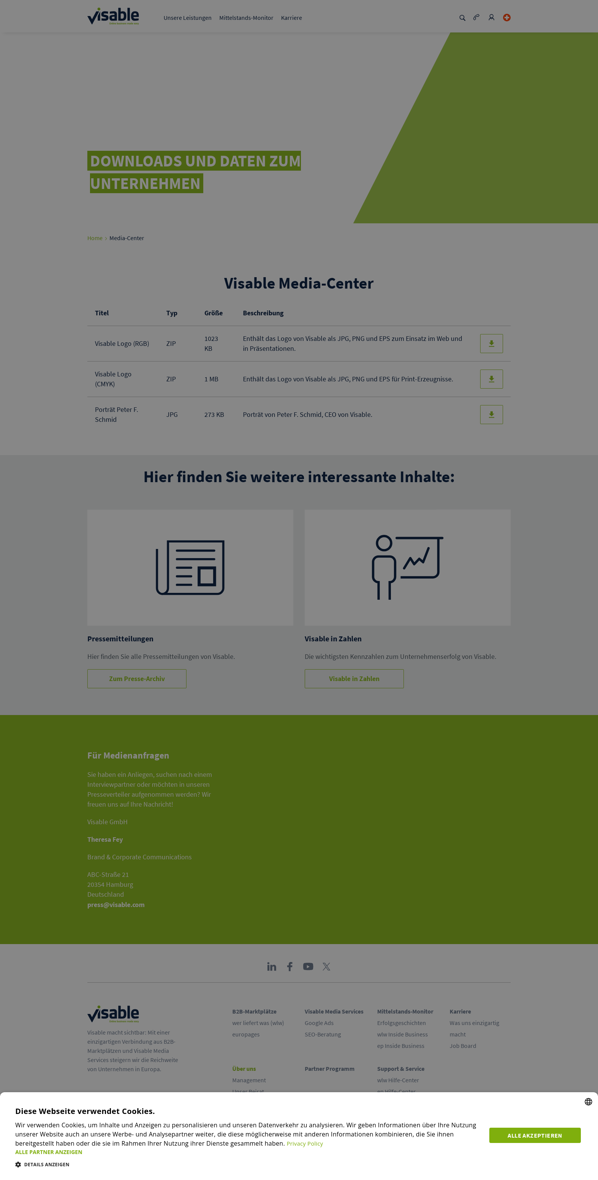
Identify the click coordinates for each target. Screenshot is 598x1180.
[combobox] (588, 1102)
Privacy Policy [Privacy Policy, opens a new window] (306, 1143)
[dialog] (299, 1136)
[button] (248, 1152)
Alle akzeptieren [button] (537, 1134)
